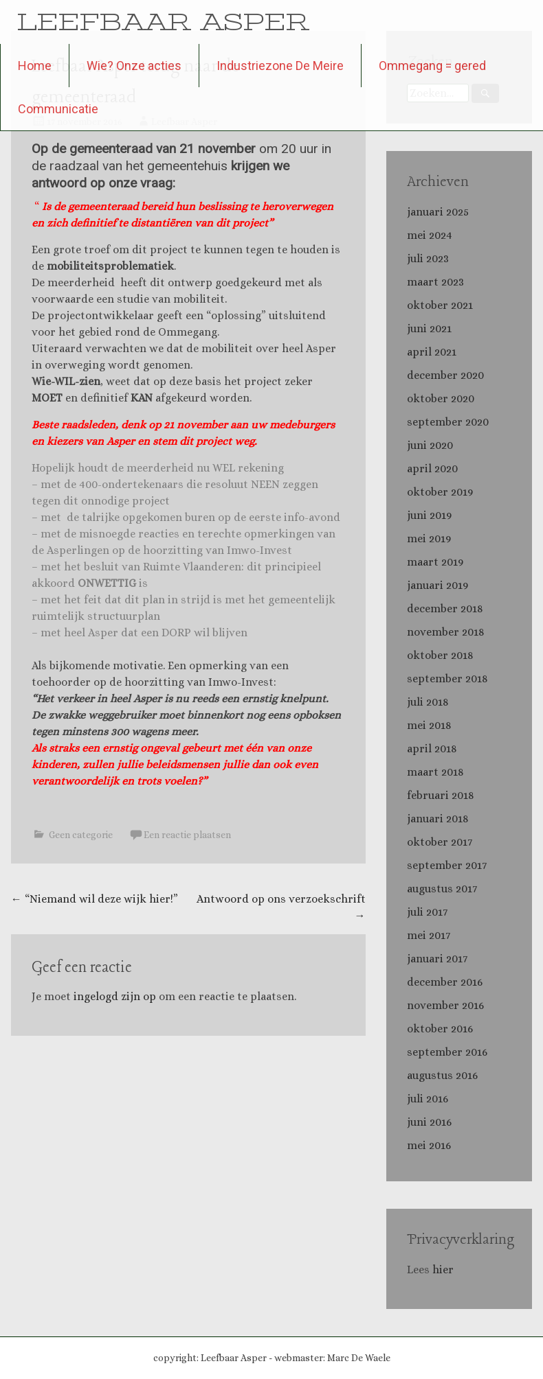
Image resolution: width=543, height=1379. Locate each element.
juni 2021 (429, 328)
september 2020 (448, 421)
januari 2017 (437, 958)
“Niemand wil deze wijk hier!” (94, 898)
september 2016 (447, 1051)
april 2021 (431, 351)
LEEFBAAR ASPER (163, 22)
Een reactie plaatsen (187, 834)
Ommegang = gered (432, 65)
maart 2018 (435, 771)
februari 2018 (440, 795)
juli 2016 (427, 1098)
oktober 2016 (440, 1028)
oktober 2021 (440, 305)
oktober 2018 (440, 655)
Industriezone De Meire (280, 65)
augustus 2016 (442, 1075)
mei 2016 (429, 1145)
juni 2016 (429, 1121)
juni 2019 (429, 515)
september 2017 (447, 865)
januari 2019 (437, 585)
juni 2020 (430, 445)
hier (444, 1269)
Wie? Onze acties (134, 65)
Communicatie (58, 109)
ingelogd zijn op (115, 996)
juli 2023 (428, 258)
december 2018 (445, 608)
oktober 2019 (440, 491)
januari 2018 (438, 818)
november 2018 (446, 631)
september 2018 (447, 678)
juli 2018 (428, 701)
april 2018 (432, 748)
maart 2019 (435, 561)
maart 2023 (435, 281)
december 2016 (445, 981)
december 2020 (445, 375)
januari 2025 (438, 211)
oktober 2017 (439, 841)
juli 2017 (427, 911)
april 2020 (432, 468)
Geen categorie (81, 834)
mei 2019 (429, 538)
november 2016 (445, 1005)
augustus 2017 (442, 888)
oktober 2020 (440, 398)
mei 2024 (429, 235)
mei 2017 (428, 935)
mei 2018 (429, 725)
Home (35, 65)
